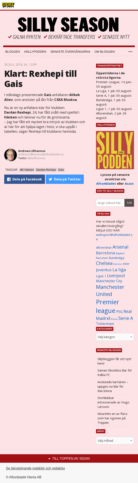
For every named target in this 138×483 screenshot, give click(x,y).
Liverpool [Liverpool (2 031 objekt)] (116, 275)
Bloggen (12, 51)
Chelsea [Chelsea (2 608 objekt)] (104, 263)
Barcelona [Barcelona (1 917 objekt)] (105, 252)
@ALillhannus (36, 158)
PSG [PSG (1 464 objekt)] (119, 311)
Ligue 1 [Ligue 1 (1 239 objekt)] (101, 276)
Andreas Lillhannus (31, 151)
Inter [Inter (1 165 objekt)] (126, 264)
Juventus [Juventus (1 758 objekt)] (104, 269)
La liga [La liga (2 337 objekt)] (119, 269)
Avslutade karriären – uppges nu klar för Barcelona (112, 386)
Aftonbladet (106, 183)
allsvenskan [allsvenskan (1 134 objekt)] (104, 247)
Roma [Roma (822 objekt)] (114, 319)
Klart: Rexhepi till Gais (40, 78)
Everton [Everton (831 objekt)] (118, 264)
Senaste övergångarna (70, 51)
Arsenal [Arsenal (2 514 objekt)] (120, 247)
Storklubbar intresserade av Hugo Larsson (113, 402)
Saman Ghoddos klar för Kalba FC (114, 372)
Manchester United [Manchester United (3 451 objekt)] (110, 290)
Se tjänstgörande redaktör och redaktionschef (40, 468)
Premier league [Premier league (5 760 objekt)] (107, 306)
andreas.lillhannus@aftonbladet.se (41, 154)
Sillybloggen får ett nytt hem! (114, 361)
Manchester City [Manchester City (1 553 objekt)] (109, 280)
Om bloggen (105, 51)
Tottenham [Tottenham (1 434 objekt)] (105, 323)
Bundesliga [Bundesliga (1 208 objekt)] (116, 258)
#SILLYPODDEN (35, 51)
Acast (129, 183)
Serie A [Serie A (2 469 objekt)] (125, 318)
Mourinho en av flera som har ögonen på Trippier (112, 418)
